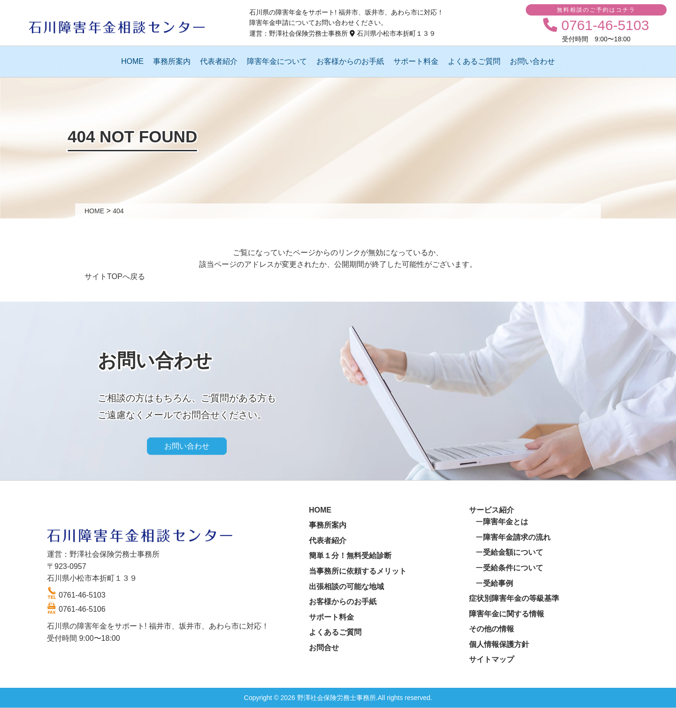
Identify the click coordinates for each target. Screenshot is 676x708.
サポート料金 (415, 61)
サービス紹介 (491, 510)
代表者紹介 (219, 61)
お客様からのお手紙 (350, 61)
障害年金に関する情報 (506, 614)
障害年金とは (505, 522)
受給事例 (498, 583)
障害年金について (277, 61)
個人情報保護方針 (499, 644)
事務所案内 (172, 61)
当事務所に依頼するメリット (358, 571)
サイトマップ (491, 659)
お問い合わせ (532, 61)
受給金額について (513, 552)
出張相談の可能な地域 (346, 587)
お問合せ (324, 648)
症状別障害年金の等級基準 (514, 598)
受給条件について (513, 568)
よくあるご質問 (474, 61)
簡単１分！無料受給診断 (350, 556)
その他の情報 (491, 629)
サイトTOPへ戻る (114, 276)
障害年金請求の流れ (517, 537)
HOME (132, 61)
